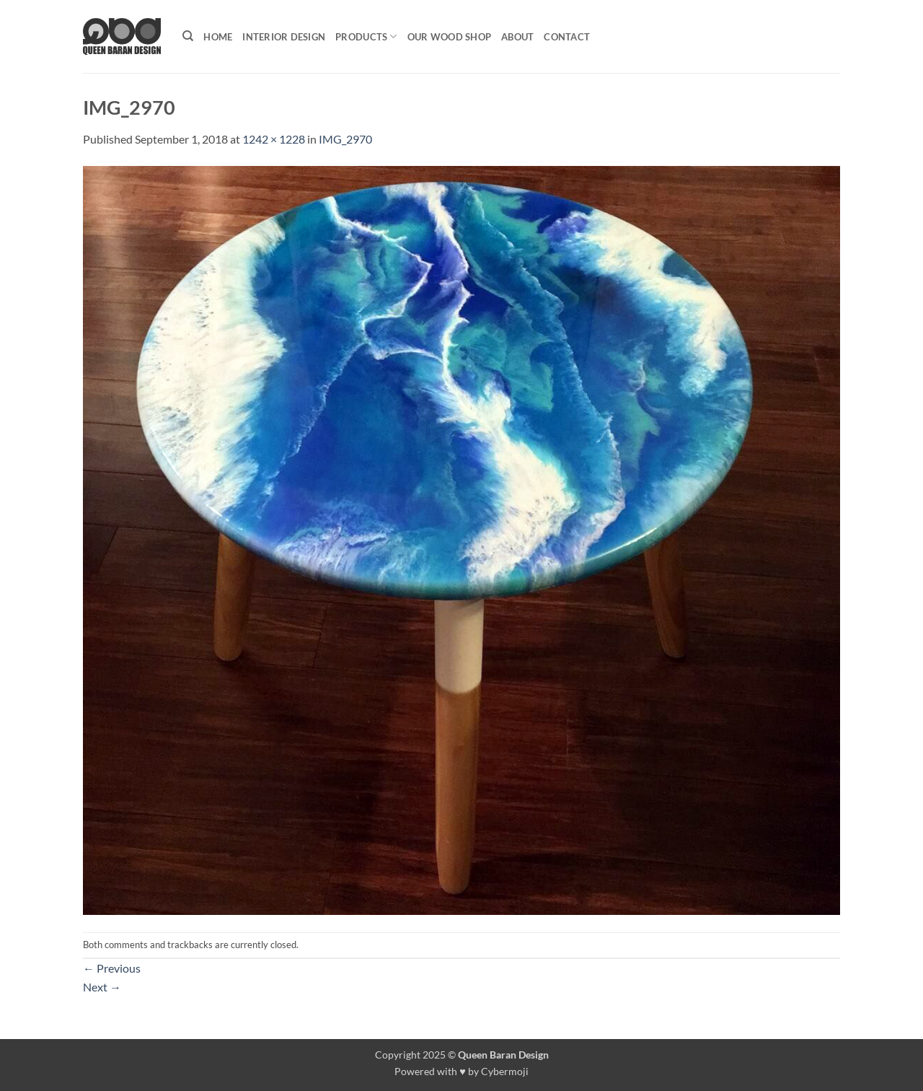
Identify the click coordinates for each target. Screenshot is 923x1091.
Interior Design (283, 37)
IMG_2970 (345, 139)
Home (217, 37)
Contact (567, 37)
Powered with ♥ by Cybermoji (461, 1071)
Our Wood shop (449, 37)
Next (102, 987)
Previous (112, 968)
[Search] (187, 36)
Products (366, 36)
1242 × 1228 (273, 139)
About (517, 37)
